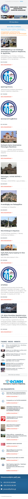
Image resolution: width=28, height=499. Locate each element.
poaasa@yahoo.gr (9, 489)
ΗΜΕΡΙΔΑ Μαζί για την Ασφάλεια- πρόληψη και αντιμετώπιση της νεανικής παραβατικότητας (15, 365)
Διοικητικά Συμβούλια (9, 119)
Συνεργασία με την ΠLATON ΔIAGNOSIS (16, 400)
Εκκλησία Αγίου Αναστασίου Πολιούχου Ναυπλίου (11, 146)
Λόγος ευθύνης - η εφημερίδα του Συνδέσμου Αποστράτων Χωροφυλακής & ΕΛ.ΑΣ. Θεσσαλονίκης (16, 436)
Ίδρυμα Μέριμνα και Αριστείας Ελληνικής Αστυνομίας (14, 450)
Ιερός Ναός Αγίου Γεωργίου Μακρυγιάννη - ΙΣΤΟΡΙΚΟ (13, 425)
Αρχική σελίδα (4, 29)
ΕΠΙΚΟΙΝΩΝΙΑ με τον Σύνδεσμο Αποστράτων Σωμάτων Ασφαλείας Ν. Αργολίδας (13, 51)
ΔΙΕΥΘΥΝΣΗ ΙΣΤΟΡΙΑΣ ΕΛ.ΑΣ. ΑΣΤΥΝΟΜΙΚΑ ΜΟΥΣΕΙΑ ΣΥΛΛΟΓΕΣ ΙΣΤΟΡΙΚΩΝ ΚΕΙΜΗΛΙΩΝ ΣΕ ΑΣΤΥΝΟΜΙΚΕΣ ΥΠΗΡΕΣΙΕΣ (14, 408)
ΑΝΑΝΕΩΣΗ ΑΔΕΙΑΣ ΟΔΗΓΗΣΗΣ (14, 443)
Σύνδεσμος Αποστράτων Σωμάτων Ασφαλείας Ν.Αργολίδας (13, 30)
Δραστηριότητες (7, 87)
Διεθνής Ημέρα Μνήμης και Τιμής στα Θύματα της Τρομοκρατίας (16, 354)
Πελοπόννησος (20, 29)
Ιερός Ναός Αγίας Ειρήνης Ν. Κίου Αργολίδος (13, 253)
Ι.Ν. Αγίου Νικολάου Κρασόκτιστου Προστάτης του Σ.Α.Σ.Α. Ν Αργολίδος (14, 316)
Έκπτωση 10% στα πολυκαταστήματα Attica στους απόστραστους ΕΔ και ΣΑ (16, 393)
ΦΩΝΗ (21, 1)
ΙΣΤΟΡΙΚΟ (4, 285)
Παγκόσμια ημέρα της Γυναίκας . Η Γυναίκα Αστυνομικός (15, 369)
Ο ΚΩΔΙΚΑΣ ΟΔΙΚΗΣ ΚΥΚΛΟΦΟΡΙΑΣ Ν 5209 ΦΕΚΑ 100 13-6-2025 (15, 360)
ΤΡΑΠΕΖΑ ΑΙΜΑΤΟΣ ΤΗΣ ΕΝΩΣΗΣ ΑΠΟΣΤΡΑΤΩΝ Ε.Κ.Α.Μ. (14, 417)
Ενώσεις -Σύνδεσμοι (12, 29)
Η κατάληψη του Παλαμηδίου (11, 204)
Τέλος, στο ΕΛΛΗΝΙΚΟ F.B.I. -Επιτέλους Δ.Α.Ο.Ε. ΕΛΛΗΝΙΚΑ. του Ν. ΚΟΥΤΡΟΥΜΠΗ (16, 346)
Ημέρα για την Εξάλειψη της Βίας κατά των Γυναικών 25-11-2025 (16, 350)
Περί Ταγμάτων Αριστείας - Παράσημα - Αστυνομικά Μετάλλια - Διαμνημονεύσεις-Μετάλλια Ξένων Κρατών (16, 466)
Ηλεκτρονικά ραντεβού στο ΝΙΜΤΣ (15, 457)
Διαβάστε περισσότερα (12, 396)
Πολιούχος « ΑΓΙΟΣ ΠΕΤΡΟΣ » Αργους (11, 177)
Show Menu (14, 22)
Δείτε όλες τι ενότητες (14, 26)
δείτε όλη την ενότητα (14, 374)
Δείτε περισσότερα (6, 64)
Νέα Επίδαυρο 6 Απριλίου (10, 231)
